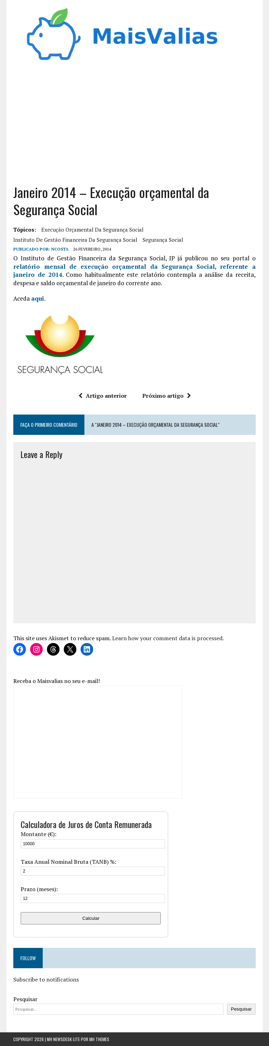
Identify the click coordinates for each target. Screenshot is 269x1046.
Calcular (90, 918)
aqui (37, 298)
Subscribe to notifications (46, 979)
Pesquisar (25, 999)
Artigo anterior (102, 395)
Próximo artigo (166, 395)
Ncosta (60, 249)
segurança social (163, 239)
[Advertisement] (135, 120)
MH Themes (99, 1039)
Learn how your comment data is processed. (168, 638)
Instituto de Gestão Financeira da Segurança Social (75, 239)
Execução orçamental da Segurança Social (92, 229)
